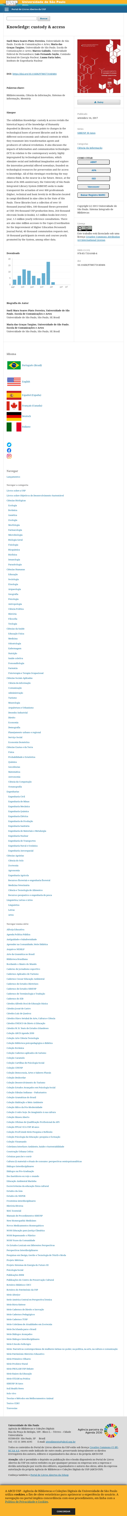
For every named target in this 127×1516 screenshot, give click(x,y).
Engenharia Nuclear (18, 835)
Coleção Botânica (15, 1047)
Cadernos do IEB (15, 998)
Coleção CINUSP (15, 1067)
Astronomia (14, 776)
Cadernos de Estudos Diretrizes (22, 983)
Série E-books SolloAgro (19, 1344)
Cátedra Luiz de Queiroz (19, 1013)
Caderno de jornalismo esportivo (23, 968)
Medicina (13, 638)
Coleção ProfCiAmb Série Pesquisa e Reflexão (30, 1131)
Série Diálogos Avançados (19, 1334)
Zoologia (12, 520)
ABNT (93, 162)
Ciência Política (16, 608)
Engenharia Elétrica (18, 816)
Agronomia (14, 870)
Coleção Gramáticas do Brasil (21, 1097)
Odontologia (14, 643)
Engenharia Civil (16, 796)
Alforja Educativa (15, 929)
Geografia (13, 594)
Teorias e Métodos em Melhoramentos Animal (30, 1398)
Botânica (12, 510)
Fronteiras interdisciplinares (21, 1200)
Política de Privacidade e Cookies (26, 1501)
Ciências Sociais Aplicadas (20, 678)
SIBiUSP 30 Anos (86, 132)
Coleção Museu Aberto (18, 1117)
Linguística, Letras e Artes (20, 900)
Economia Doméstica (18, 742)
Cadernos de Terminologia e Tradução (26, 993)
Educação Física (16, 633)
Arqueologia (14, 589)
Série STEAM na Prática (18, 1378)
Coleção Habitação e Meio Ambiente (25, 1102)
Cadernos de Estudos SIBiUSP (21, 988)
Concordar (63, 1511)
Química (12, 761)
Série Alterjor (13, 1294)
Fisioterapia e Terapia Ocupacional (25, 673)
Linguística (13, 904)
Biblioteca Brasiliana (17, 959)
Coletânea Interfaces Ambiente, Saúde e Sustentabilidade (35, 1146)
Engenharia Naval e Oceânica (23, 845)
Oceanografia (15, 786)
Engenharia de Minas (18, 801)
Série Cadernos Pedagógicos (21, 1314)
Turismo (12, 697)
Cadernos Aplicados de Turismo (23, 973)
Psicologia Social (15, 1269)
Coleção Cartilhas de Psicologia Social (25, 1062)
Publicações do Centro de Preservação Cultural (30, 1279)
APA (94, 170)
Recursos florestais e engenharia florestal (29, 880)
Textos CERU (13, 1403)
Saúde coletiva (15, 658)
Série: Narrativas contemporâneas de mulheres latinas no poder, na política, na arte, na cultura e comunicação (62, 1348)
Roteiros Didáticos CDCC (19, 1284)
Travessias (12, 1408)
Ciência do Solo (16, 860)
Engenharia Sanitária (18, 825)
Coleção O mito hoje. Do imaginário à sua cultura (31, 1112)
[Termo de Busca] (22, 18)
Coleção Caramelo (16, 1057)
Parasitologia (15, 564)
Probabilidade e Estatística (21, 757)
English (18, 381)
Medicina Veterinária (18, 885)
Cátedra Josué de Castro (19, 1008)
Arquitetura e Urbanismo (21, 707)
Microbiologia (15, 534)
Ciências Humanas (16, 569)
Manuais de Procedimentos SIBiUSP (25, 1215)
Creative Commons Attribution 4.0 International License (98, 238)
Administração (15, 692)
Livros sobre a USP (16, 490)
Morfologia (14, 524)
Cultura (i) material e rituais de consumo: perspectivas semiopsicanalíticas (44, 1161)
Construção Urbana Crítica (20, 1151)
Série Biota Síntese (16, 1304)
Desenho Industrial (18, 712)
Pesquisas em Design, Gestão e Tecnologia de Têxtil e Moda (36, 1255)
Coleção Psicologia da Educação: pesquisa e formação (33, 1136)
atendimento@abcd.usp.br (61, 1441)
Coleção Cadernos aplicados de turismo (26, 1052)
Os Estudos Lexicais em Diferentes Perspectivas (31, 1245)
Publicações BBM (15, 1274)
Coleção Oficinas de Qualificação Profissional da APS (33, 1122)
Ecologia (12, 505)
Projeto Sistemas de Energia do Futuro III (28, 1265)
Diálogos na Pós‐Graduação (20, 1171)
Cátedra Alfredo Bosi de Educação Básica (27, 1003)
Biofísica (12, 554)
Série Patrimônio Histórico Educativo (25, 1353)
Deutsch (19, 416)
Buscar (43, 18)
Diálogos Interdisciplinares (20, 1166)
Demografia (14, 727)
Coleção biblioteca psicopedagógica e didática (30, 1043)
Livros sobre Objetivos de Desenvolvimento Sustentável (35, 495)
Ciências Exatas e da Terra (20, 747)
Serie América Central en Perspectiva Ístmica (29, 1299)
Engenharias (13, 791)
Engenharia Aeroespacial (20, 850)
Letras (11, 909)
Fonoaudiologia (16, 663)
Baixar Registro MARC (93, 195)
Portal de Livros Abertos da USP (29, 9)
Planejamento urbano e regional (24, 732)
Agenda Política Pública (18, 934)
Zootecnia (13, 865)
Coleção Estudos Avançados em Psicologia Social (31, 1087)
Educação (13, 574)
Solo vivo (11, 1393)
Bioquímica (14, 549)
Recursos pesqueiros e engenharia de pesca (30, 895)
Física (11, 752)
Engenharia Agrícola (18, 875)
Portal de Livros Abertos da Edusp (49, 1475)
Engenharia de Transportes (22, 840)
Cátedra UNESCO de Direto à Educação (26, 1023)
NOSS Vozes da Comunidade (21, 1240)
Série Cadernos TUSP (17, 1319)
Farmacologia (15, 529)
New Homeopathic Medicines (21, 1220)
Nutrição (12, 653)
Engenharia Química (18, 811)
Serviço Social (15, 737)
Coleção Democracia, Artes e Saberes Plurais (29, 1072)
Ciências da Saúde (15, 628)
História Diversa (15, 1205)
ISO (94, 178)
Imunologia (14, 559)
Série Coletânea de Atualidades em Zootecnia (29, 1324)
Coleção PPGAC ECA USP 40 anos (23, 1126)
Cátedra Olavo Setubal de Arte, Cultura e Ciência (31, 1018)
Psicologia (13, 599)
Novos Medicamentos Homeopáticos (25, 1225)
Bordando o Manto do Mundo (22, 964)
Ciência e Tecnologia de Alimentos (25, 890)
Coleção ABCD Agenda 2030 (20, 1033)
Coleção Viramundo (17, 1141)
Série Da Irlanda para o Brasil (21, 1329)
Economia (13, 722)
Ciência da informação (89, 147)
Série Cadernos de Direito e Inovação (25, 1309)
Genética (12, 515)
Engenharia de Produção (20, 821)
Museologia (14, 702)
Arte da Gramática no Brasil (21, 954)
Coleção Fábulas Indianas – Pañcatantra (26, 1092)
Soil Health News (15, 1388)
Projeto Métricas (15, 1260)
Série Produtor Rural (17, 1363)
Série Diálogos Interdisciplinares (23, 1339)
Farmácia (13, 668)
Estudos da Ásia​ (14, 1190)
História (12, 613)
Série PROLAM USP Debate (20, 1368)
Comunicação (15, 687)
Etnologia (13, 584)
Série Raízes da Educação (19, 1373)
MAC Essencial (14, 1210)
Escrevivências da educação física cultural (28, 1186)
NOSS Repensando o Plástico (21, 1235)
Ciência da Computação (20, 781)
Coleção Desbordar (16, 1077)
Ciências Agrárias (15, 855)
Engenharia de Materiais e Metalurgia (27, 830)
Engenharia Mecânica (19, 806)
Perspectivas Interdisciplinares (22, 1250)
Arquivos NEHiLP (15, 949)
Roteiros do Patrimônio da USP (22, 1289)
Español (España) (24, 395)
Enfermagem (14, 648)
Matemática (14, 771)
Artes (11, 914)
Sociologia (13, 579)
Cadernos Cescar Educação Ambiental (25, 978)
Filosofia (12, 618)
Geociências (14, 766)
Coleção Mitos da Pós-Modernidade (24, 1107)
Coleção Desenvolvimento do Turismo (26, 1082)
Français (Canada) (24, 405)
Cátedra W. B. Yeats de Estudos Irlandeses (28, 1028)
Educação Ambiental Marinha (21, 1181)
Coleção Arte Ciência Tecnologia (23, 1038)
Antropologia (15, 603)
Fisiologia (13, 544)
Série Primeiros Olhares (19, 1358)
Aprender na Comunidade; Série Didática (27, 944)
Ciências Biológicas (16, 500)
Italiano (18, 426)
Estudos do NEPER (16, 1195)
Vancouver (93, 186)
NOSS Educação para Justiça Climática (26, 1230)
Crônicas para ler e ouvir (19, 1156)
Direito (11, 717)
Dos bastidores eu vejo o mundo (23, 1176)
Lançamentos (13, 476)
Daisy (100, 102)
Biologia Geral (15, 539)
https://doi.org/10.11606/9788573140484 (35, 73)
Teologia (12, 623)
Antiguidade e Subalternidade (22, 939)
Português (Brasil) (24, 365)
